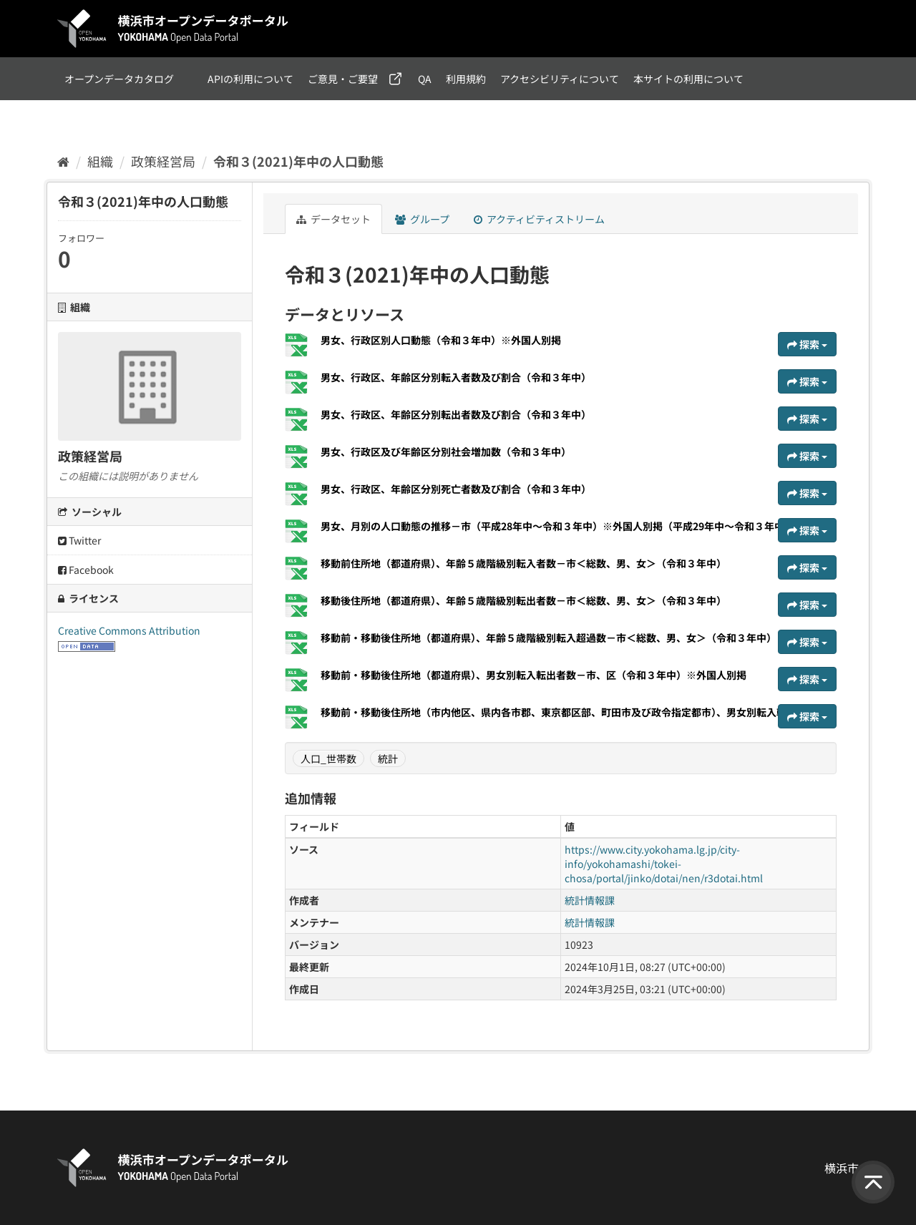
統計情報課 (590, 900)
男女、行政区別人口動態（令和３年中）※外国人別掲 (441, 340)
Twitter (79, 540)
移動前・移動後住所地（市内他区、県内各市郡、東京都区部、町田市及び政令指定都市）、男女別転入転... (559, 712)
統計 (388, 758)
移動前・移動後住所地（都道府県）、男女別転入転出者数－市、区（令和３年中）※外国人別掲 (533, 675)
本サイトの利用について (688, 79)
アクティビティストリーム (539, 219)
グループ (422, 219)
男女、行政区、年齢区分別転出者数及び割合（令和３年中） (456, 414)
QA (425, 79)
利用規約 (466, 79)
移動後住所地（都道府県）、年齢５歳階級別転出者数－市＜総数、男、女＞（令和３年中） (523, 600)
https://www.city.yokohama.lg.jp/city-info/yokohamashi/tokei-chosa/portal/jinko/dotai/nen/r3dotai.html (664, 863)
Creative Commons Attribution (129, 630)
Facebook (86, 569)
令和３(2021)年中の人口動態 (298, 161)
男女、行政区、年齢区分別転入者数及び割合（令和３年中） (456, 377)
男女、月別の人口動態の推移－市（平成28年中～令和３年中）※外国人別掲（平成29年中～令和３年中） (557, 526)
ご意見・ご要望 (343, 79)
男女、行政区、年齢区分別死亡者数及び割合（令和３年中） (456, 489)
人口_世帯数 (328, 758)
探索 (807, 344)
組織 (100, 161)
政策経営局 (163, 161)
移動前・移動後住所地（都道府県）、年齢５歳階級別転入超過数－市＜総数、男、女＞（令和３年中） (548, 637)
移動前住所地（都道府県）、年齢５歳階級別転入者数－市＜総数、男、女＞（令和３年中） (523, 563)
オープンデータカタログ (119, 79)
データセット (333, 219)
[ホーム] (63, 161)
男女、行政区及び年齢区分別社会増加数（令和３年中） (446, 451)
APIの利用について (250, 79)
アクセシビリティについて (559, 79)
